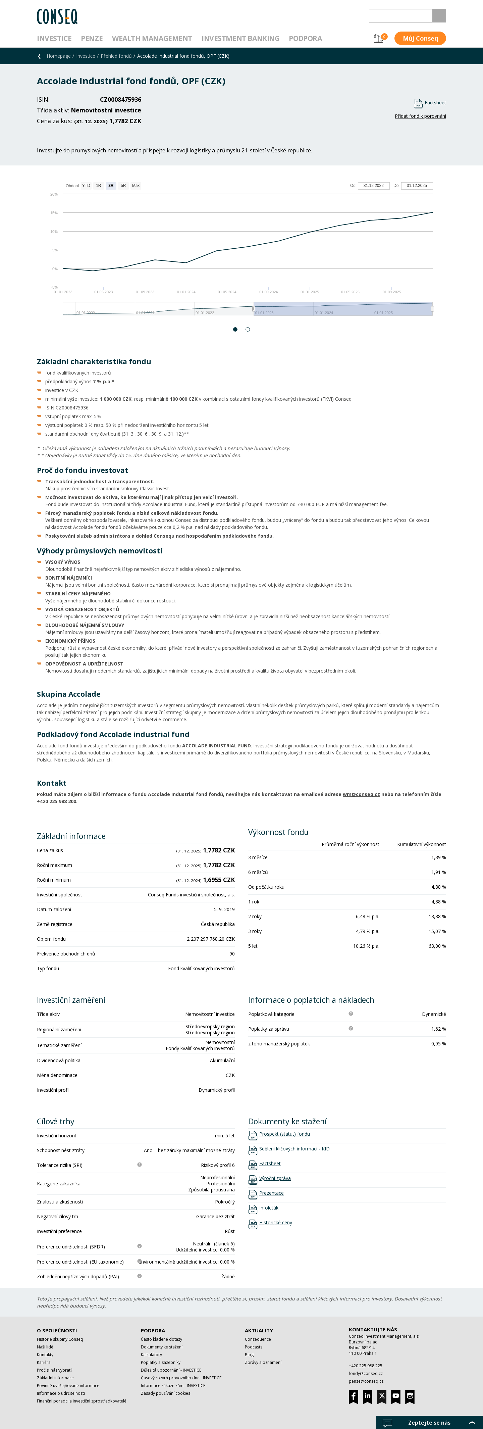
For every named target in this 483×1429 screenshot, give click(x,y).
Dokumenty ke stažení (161, 1347)
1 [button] (235, 329)
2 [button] (248, 329)
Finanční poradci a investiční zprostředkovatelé (81, 1401)
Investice (54, 38)
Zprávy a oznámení (263, 1362)
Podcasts (253, 1347)
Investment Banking (240, 38)
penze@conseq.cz (366, 1381)
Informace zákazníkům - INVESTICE (173, 1385)
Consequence (258, 1339)
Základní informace (55, 1378)
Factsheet (435, 102)
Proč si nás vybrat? (54, 1370)
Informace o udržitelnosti (61, 1393)
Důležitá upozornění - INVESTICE (171, 1370)
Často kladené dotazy (161, 1339)
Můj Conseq (420, 38)
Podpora (305, 38)
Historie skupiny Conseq (60, 1339)
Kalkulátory (151, 1355)
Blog (249, 1355)
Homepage (59, 56)
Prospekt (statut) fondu (284, 1134)
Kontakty (45, 1355)
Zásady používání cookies (165, 1393)
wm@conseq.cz (361, 794)
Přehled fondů (116, 56)
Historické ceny (275, 1223)
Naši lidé (45, 1347)
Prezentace (271, 1193)
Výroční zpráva (275, 1178)
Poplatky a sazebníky (160, 1362)
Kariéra (44, 1362)
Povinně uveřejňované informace (68, 1385)
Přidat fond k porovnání (420, 116)
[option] (241, 252)
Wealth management (152, 38)
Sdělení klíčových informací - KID (294, 1149)
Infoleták (268, 1208)
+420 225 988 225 (365, 1366)
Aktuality (259, 1330)
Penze (92, 38)
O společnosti (57, 1330)
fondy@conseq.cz (366, 1373)
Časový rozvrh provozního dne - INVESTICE (181, 1378)
